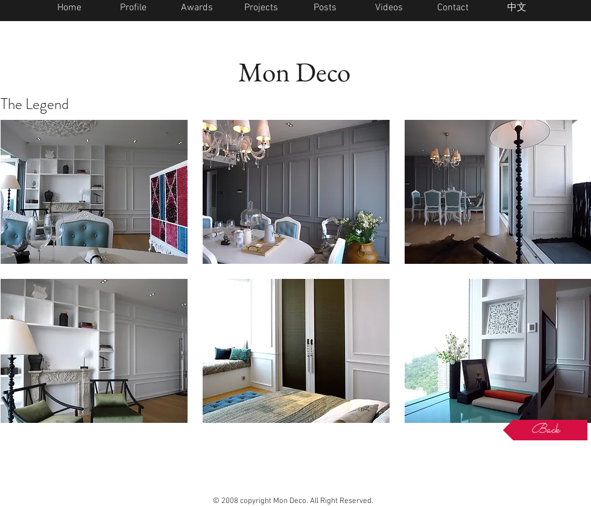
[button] (94, 192)
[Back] (545, 430)
